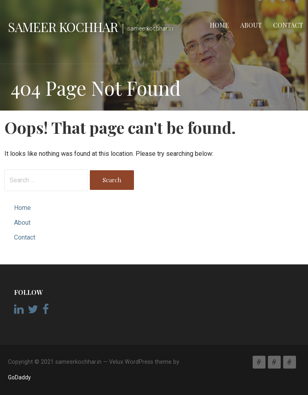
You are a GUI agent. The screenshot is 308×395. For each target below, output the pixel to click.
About (251, 25)
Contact (288, 25)
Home (219, 25)
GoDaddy (19, 377)
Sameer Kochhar (63, 26)
